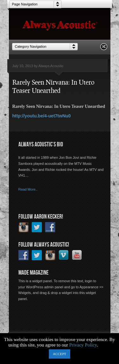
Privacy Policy (83, 344)
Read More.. (28, 189)
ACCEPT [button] (59, 354)
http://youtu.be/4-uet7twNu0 (41, 115)
